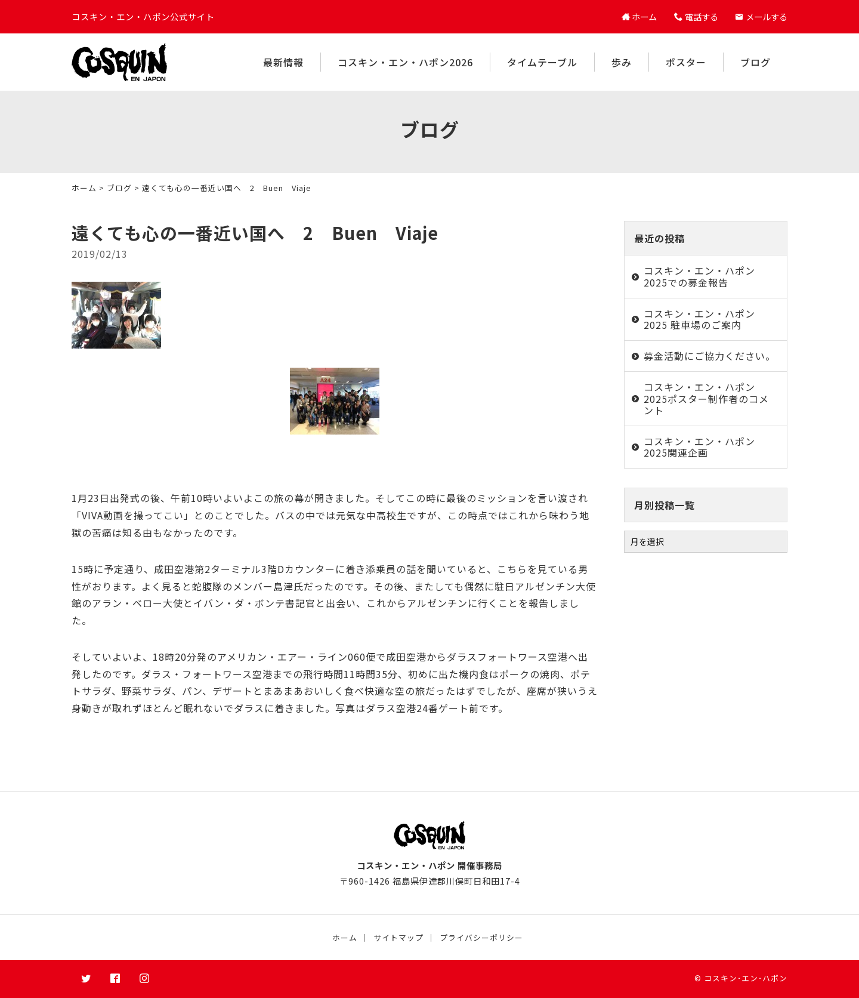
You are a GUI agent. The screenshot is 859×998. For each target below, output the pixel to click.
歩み (621, 62)
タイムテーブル (542, 62)
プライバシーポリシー (481, 937)
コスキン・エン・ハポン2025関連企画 (699, 447)
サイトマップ (398, 937)
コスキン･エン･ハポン (745, 978)
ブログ (755, 62)
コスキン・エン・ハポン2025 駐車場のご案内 (699, 319)
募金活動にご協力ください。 (709, 356)
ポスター (686, 62)
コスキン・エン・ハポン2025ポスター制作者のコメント (706, 398)
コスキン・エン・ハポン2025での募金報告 (699, 276)
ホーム (84, 187)
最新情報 (283, 62)
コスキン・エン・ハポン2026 (405, 62)
